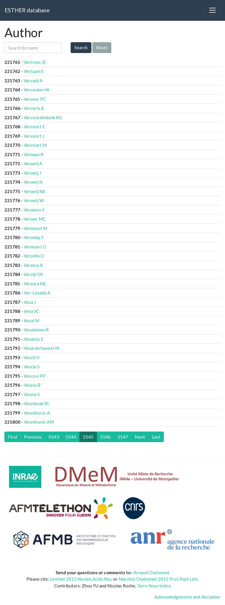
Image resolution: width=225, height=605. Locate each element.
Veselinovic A (37, 412)
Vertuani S (34, 71)
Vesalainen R (36, 329)
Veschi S (32, 357)
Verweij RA (34, 191)
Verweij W (34, 200)
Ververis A (34, 108)
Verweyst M (35, 228)
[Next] (140, 437)
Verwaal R (33, 154)
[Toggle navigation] (212, 10)
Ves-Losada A (37, 292)
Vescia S (32, 366)
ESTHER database (27, 10)
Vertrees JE (35, 62)
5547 (122, 436)
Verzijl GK (33, 274)
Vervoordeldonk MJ (43, 117)
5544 (71, 436)
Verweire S (34, 209)
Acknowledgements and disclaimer (187, 596)
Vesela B (32, 385)
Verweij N (33, 182)
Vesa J (30, 302)
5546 (105, 436)
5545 (88, 436)
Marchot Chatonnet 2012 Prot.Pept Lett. (158, 579)
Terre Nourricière (154, 585)
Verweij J (32, 172)
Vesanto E (33, 339)
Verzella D (34, 255)
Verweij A (33, 163)
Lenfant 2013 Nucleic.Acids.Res (80, 579)
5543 (53, 436)
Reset (102, 47)
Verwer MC (35, 218)
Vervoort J (34, 136)
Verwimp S (34, 237)
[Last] (156, 437)
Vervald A (33, 80)
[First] (12, 437)
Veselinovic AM (39, 422)
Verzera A (33, 265)
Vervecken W (36, 89)
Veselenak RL (37, 403)
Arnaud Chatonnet (151, 572)
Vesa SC (31, 311)
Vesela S (32, 394)
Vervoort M (35, 145)
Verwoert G (35, 246)
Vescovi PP (35, 376)
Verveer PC (35, 99)
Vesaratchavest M (41, 348)
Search (81, 47)
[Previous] (33, 437)
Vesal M (31, 320)
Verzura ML (35, 283)
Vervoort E (34, 126)
